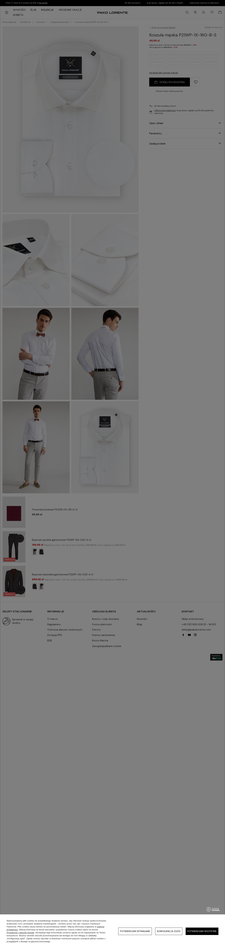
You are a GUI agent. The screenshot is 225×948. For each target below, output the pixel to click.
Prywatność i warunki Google (20, 932)
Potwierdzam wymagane (135, 931)
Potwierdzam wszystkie (202, 931)
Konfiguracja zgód (169, 931)
